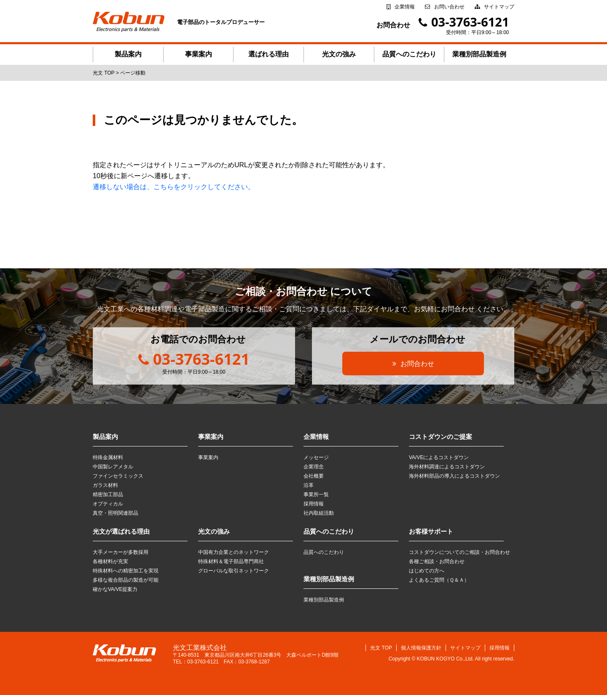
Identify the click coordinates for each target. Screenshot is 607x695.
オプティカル (108, 504)
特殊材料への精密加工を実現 (125, 571)
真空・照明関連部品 (115, 513)
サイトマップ (499, 6)
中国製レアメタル (113, 467)
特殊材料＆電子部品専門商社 (231, 561)
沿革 (309, 485)
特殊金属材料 (108, 457)
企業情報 (405, 6)
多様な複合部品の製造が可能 (125, 580)
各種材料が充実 (110, 561)
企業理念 (314, 467)
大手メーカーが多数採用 (120, 552)
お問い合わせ (449, 6)
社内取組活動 (319, 513)
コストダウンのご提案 (440, 436)
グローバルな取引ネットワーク (233, 571)
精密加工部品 (108, 494)
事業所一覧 (316, 494)
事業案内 (198, 54)
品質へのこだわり (409, 54)
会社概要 (314, 476)
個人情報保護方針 (421, 648)
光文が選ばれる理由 (121, 531)
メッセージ (316, 457)
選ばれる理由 (268, 54)
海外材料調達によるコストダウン (447, 467)
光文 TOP (381, 648)
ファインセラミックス (118, 476)
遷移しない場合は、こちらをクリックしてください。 (174, 186)
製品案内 (128, 54)
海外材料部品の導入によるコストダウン (454, 476)
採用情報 (314, 504)
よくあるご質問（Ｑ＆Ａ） (439, 580)
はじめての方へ (426, 571)
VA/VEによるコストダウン (439, 457)
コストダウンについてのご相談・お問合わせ (459, 552)
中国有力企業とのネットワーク (233, 552)
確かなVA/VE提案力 (115, 589)
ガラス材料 (105, 485)
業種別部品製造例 (479, 54)
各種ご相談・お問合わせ (437, 561)
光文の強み (339, 54)
